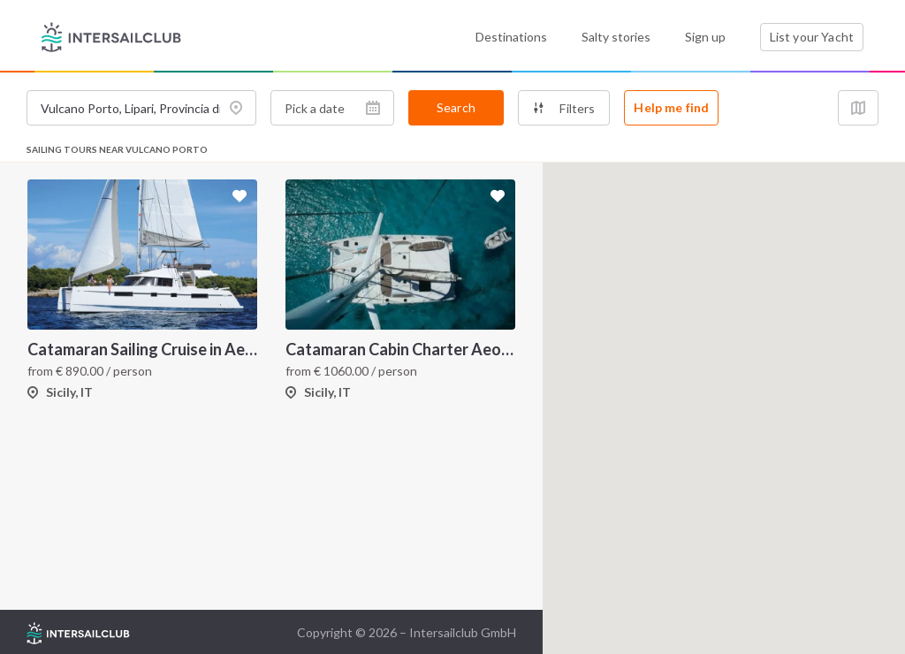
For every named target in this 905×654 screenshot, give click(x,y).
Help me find (671, 107)
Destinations (511, 36)
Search (456, 107)
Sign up (705, 36)
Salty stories (616, 36)
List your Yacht (812, 36)
